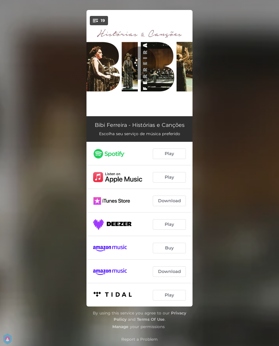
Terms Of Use (151, 319)
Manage (120, 326)
